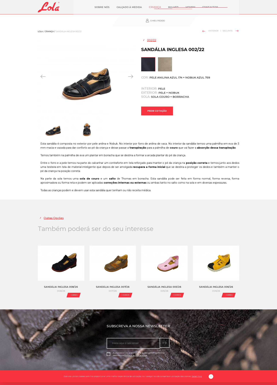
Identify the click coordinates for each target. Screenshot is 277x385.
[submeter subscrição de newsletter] (165, 333)
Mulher (155, 7)
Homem (173, 7)
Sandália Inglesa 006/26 (216, 277)
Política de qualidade (159, 366)
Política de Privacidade (136, 345)
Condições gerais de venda (119, 366)
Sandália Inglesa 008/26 (61, 277)
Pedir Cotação (157, 102)
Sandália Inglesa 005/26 (164, 277)
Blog (141, 366)
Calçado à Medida (112, 7)
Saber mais (197, 376)
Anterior (210, 21)
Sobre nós (85, 7)
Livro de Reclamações (187, 366)
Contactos (193, 7)
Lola (40, 22)
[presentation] (43, 67)
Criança (137, 7)
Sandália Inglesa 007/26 (112, 277)
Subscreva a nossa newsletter (138, 317)
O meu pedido (221, 7)
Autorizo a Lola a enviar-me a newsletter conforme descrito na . (136, 344)
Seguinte (230, 21)
